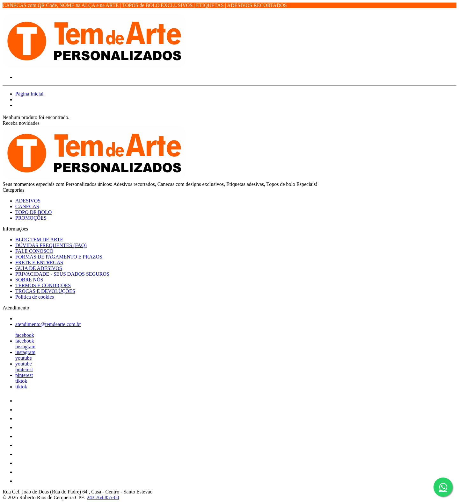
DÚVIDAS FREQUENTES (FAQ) (51, 245)
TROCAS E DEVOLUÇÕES (45, 291)
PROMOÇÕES (31, 218)
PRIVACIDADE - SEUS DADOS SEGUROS (62, 274)
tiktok (21, 381)
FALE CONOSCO (34, 251)
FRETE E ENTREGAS (39, 262)
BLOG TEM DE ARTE (39, 239)
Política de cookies (34, 297)
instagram (25, 346)
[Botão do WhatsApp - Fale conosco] (443, 487)
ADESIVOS (27, 200)
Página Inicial (29, 93)
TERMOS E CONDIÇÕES (43, 285)
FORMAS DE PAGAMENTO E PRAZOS (58, 256)
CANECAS (27, 206)
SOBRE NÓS (29, 279)
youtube (23, 358)
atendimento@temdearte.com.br (48, 324)
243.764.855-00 (103, 497)
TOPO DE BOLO (33, 212)
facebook (24, 335)
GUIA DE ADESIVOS (38, 268)
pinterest (24, 369)
